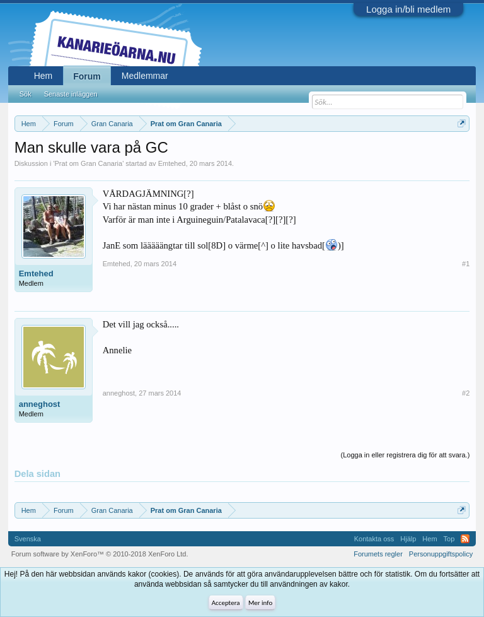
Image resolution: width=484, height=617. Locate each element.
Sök (26, 94)
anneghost (39, 404)
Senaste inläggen (71, 94)
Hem (43, 76)
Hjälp (408, 539)
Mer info (260, 603)
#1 (466, 263)
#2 (466, 393)
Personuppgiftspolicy (441, 554)
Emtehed (172, 163)
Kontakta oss (374, 539)
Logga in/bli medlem (408, 9)
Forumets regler (378, 554)
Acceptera (226, 603)
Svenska (27, 539)
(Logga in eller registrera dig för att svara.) (405, 455)
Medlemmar (145, 76)
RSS (465, 538)
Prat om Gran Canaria (89, 163)
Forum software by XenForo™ (99, 554)
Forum (87, 76)
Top (449, 539)
